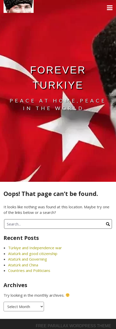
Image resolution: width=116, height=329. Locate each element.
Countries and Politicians (29, 270)
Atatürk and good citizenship (32, 253)
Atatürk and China (23, 264)
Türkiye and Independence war (35, 247)
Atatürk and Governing (27, 259)
